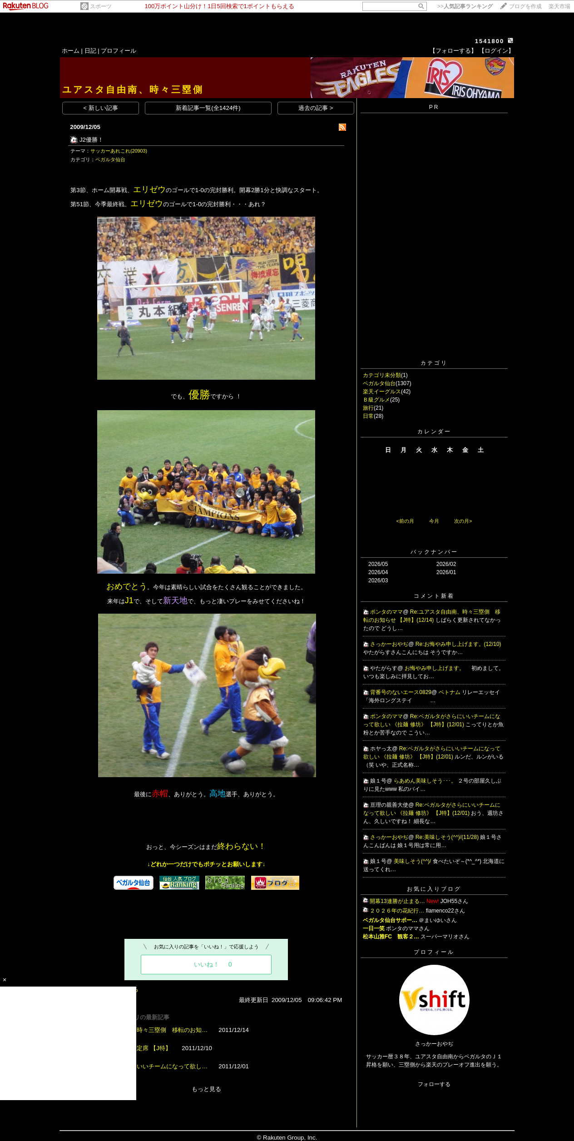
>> (465, 6)
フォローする (434, 1084)
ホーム (70, 50)
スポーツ (101, 6)
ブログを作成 (525, 6)
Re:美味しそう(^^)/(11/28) (448, 837)
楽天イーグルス (382, 391)
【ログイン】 (496, 50)
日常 (368, 416)
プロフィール (118, 50)
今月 (434, 521)
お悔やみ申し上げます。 (435, 668)
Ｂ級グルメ (376, 400)
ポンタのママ (386, 612)
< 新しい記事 (100, 107)
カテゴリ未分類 (382, 375)
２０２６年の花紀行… (397, 911)
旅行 (368, 408)
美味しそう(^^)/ (413, 861)
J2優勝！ (91, 139)
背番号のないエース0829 (400, 692)
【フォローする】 (453, 50)
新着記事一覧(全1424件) (208, 107)
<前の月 (405, 521)
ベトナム (450, 692)
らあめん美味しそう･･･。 (426, 781)
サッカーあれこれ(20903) (118, 151)
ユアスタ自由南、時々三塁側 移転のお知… (148, 1030)
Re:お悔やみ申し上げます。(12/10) (458, 644)
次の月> (463, 521)
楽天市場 (559, 6)
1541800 (490, 41)
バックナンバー (434, 552)
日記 (90, 50)
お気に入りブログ (434, 889)
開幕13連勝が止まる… (397, 901)
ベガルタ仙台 (110, 159)
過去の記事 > (315, 107)
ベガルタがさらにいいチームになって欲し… (148, 1066)
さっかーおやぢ (389, 644)
